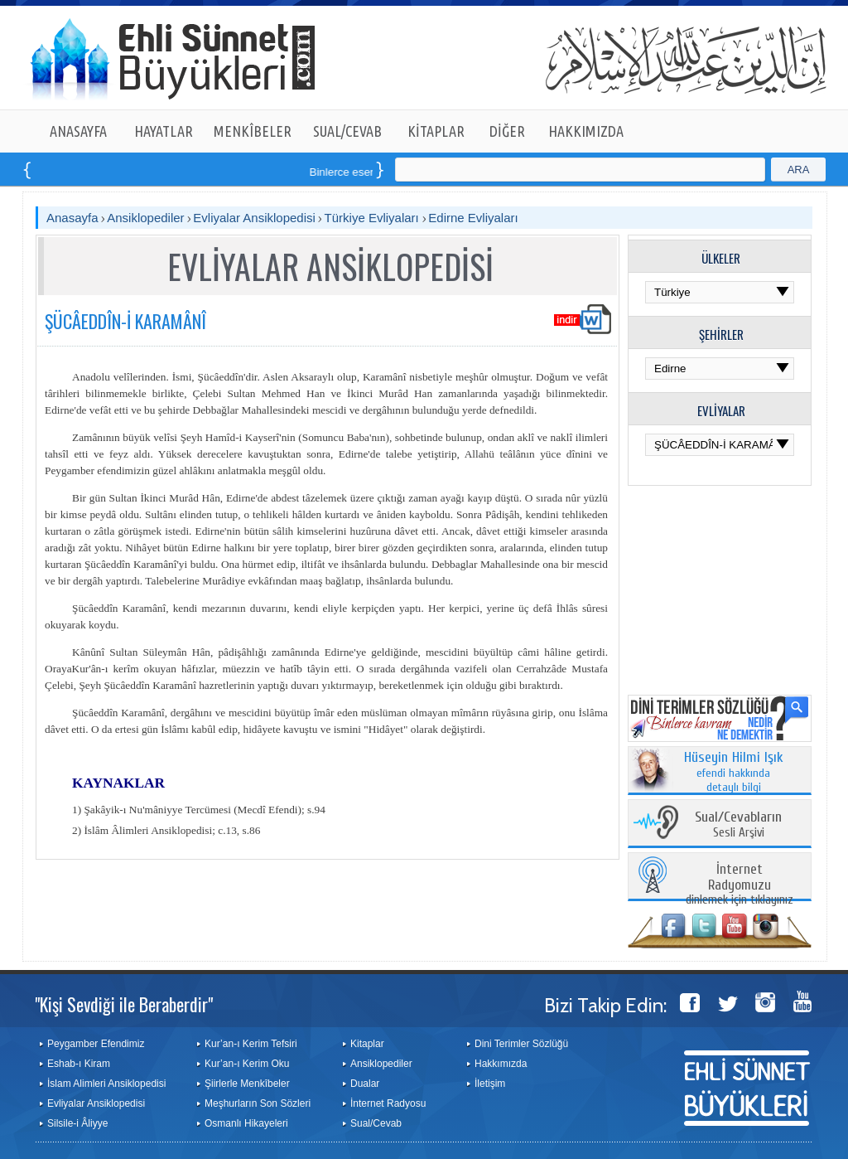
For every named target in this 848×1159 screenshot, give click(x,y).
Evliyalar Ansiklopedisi (254, 218)
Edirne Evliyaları (473, 218)
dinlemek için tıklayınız (739, 885)
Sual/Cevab (376, 1123)
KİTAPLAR (436, 131)
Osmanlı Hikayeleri (246, 1123)
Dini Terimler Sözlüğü (521, 1044)
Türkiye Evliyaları (373, 218)
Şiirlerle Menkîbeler (247, 1083)
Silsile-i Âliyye (77, 1123)
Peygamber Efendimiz (95, 1044)
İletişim (490, 1083)
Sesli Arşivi (738, 825)
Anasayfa (72, 218)
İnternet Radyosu (388, 1103)
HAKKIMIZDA (586, 131)
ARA (799, 169)
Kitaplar (367, 1044)
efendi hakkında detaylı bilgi (733, 772)
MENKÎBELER (253, 131)
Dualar (364, 1083)
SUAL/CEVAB (347, 131)
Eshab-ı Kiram (78, 1063)
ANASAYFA (78, 131)
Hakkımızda (501, 1063)
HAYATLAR (163, 131)
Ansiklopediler (145, 218)
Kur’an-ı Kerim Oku (247, 1063)
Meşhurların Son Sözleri (258, 1103)
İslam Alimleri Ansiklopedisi (106, 1083)
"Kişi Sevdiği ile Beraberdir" (124, 1004)
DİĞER (507, 131)
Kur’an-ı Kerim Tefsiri (251, 1044)
